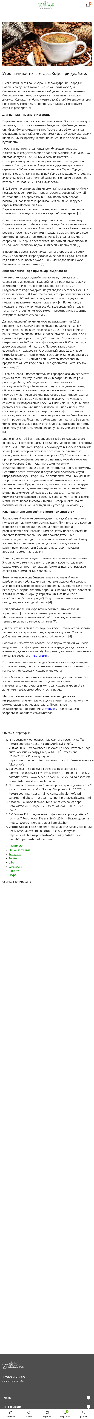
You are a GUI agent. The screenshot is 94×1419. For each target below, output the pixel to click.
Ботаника (49, 709)
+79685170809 (13, 1377)
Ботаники (40, 655)
